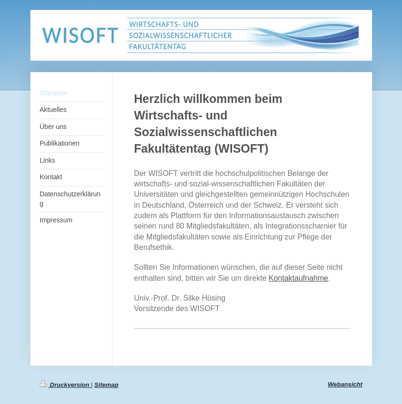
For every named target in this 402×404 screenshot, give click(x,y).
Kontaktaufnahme (298, 278)
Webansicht (345, 384)
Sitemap (106, 384)
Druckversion (65, 384)
